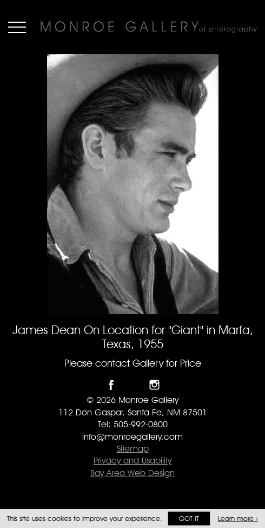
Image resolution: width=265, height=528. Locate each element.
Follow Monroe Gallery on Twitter (132, 384)
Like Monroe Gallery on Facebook (111, 384)
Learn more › (238, 518)
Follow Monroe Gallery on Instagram (154, 384)
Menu (17, 27)
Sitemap (133, 449)
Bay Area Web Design (132, 473)
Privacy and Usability (132, 460)
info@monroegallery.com (132, 437)
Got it (189, 518)
